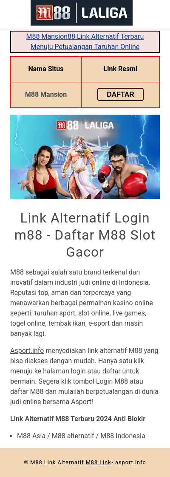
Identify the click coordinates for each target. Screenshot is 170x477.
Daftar (120, 94)
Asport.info (27, 351)
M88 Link (98, 462)
